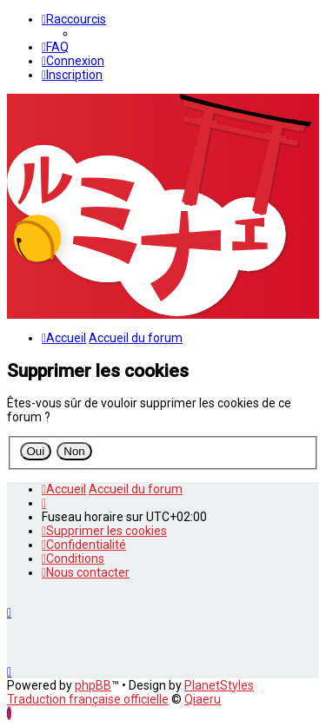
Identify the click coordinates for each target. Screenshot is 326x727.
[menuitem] (55, 47)
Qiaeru (202, 699)
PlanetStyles (219, 685)
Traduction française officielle (88, 699)
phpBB (93, 685)
